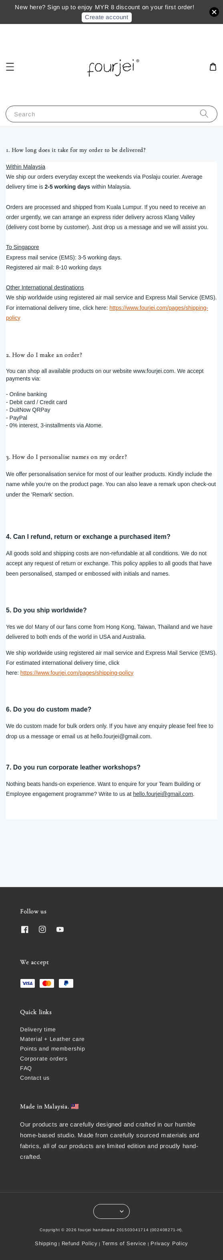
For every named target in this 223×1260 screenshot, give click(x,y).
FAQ (26, 1068)
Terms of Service (124, 1243)
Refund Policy (80, 1243)
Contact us (35, 1078)
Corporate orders (44, 1058)
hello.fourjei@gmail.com (163, 794)
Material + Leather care (52, 1039)
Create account (106, 17)
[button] (10, 67)
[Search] (204, 114)
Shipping (46, 1243)
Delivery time (38, 1029)
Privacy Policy (169, 1243)
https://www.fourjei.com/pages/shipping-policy (76, 673)
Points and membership (52, 1048)
